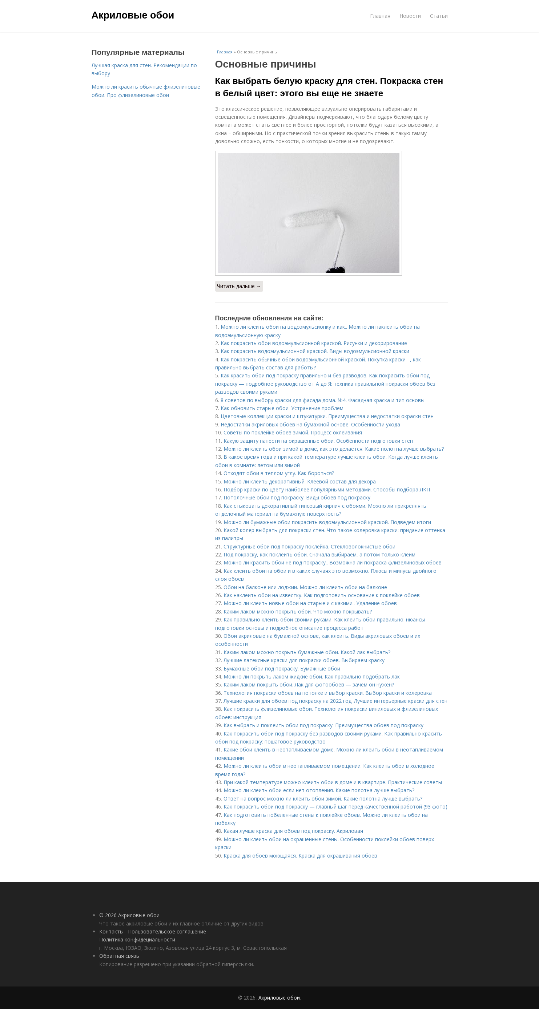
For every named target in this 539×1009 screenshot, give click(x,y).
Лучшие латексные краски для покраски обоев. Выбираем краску (304, 660)
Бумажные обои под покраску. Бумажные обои (282, 668)
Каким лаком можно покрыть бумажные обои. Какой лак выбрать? (307, 652)
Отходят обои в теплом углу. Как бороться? (279, 473)
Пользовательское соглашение (167, 931)
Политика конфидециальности (137, 939)
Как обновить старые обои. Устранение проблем (282, 408)
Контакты (111, 931)
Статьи (439, 15)
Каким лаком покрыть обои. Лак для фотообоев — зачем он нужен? (309, 684)
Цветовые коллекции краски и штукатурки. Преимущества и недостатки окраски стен (327, 416)
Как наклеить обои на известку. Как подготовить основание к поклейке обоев (322, 595)
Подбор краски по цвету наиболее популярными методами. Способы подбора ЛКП (327, 489)
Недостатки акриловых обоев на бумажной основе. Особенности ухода (310, 424)
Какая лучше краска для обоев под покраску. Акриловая (293, 830)
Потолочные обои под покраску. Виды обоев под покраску (297, 497)
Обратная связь (119, 955)
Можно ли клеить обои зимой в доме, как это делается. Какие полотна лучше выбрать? (334, 448)
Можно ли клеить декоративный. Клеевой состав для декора (300, 481)
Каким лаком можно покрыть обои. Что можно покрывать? (298, 611)
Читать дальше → (239, 286)
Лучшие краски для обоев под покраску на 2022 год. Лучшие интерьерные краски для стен (335, 700)
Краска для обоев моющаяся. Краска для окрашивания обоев (300, 855)
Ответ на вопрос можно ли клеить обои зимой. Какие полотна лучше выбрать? (323, 798)
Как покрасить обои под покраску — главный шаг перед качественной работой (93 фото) (335, 806)
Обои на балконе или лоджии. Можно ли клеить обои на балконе (305, 587)
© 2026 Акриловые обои (129, 915)
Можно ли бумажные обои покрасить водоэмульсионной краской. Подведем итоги (327, 522)
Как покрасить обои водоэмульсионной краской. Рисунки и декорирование (314, 343)
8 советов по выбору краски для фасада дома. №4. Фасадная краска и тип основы (323, 400)
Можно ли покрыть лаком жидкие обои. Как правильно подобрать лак (312, 676)
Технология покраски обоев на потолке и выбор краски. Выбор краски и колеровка (328, 692)
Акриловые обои (133, 15)
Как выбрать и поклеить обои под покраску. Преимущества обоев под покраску (323, 725)
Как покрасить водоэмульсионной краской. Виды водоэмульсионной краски (315, 351)
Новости (410, 15)
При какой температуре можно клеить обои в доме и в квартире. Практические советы (333, 782)
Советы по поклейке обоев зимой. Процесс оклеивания (293, 432)
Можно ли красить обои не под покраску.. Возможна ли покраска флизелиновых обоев (333, 562)
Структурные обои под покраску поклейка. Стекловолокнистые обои (309, 546)
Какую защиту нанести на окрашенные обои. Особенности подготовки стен (318, 440)
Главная (380, 15)
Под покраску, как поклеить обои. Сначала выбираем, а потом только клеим (319, 554)
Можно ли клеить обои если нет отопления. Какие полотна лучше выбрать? (319, 790)
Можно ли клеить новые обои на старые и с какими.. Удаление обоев (310, 603)
